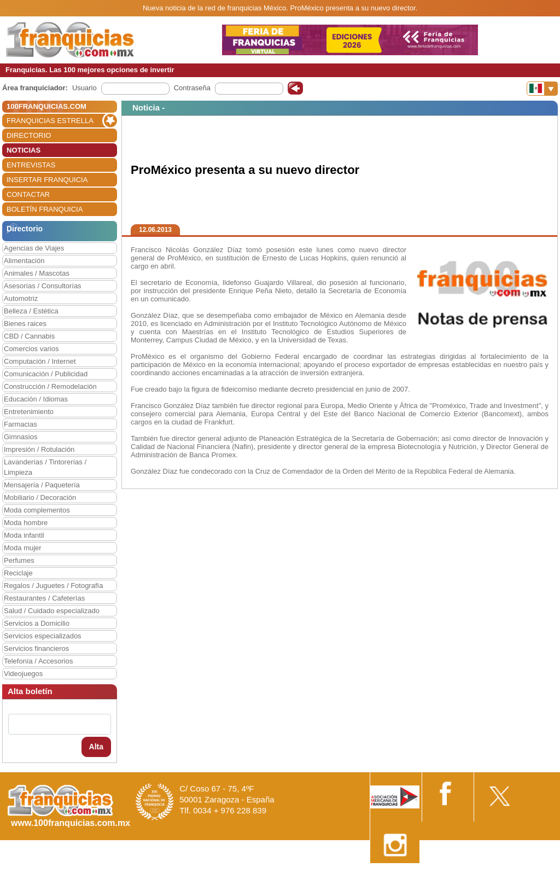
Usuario (84, 88)
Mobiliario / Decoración (40, 497)
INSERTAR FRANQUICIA (47, 180)
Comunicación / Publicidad (46, 374)
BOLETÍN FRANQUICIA (45, 209)
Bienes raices (25, 323)
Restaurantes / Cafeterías (44, 598)
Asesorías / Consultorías (42, 286)
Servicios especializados (42, 636)
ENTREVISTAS (31, 165)
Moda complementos (37, 510)
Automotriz (21, 298)
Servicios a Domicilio (36, 623)
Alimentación (24, 261)
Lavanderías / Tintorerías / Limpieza (45, 467)
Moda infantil (24, 535)
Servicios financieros (36, 648)
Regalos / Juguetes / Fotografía (53, 585)
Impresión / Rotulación (39, 449)
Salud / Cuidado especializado (52, 611)
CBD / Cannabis (29, 336)
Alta (96, 746)
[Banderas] (542, 89)
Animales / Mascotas (36, 273)
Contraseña (192, 88)
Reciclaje (18, 573)
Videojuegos (23, 674)
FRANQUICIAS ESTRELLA (50, 121)
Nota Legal (398, 875)
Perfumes (19, 560)
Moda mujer (23, 548)
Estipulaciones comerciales (464, 875)
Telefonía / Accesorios (38, 661)
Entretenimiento (29, 412)
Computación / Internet (40, 361)
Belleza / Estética (31, 311)
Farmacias (20, 424)
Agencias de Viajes (34, 248)
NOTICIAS (23, 150)
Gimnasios (20, 437)
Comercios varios (31, 349)
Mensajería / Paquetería (42, 485)
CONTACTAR (28, 194)
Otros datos (530, 875)
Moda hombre (26, 523)
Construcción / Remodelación (50, 386)
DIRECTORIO (29, 135)
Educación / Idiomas (36, 399)
